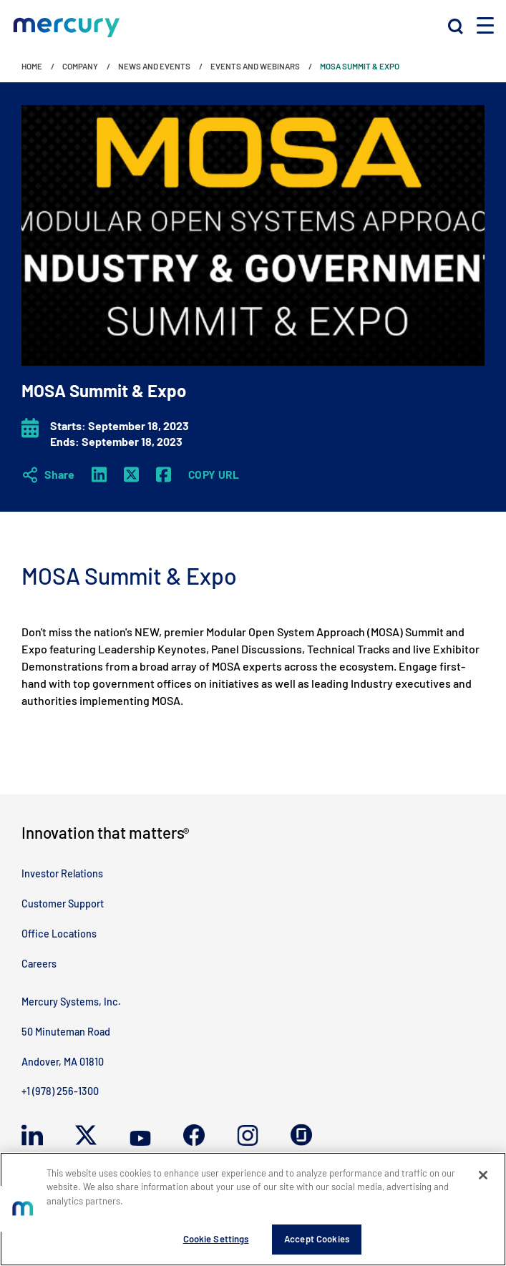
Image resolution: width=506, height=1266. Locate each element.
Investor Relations (62, 873)
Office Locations (59, 933)
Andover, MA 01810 (62, 1062)
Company (80, 66)
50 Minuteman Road (65, 1032)
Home (31, 66)
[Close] (483, 1175)
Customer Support (62, 903)
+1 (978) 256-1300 (60, 1091)
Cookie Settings (216, 1239)
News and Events (154, 66)
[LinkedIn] (99, 474)
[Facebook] (163, 474)
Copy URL (214, 474)
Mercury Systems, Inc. (71, 1001)
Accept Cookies (316, 1239)
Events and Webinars (255, 66)
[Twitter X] (131, 474)
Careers (39, 964)
